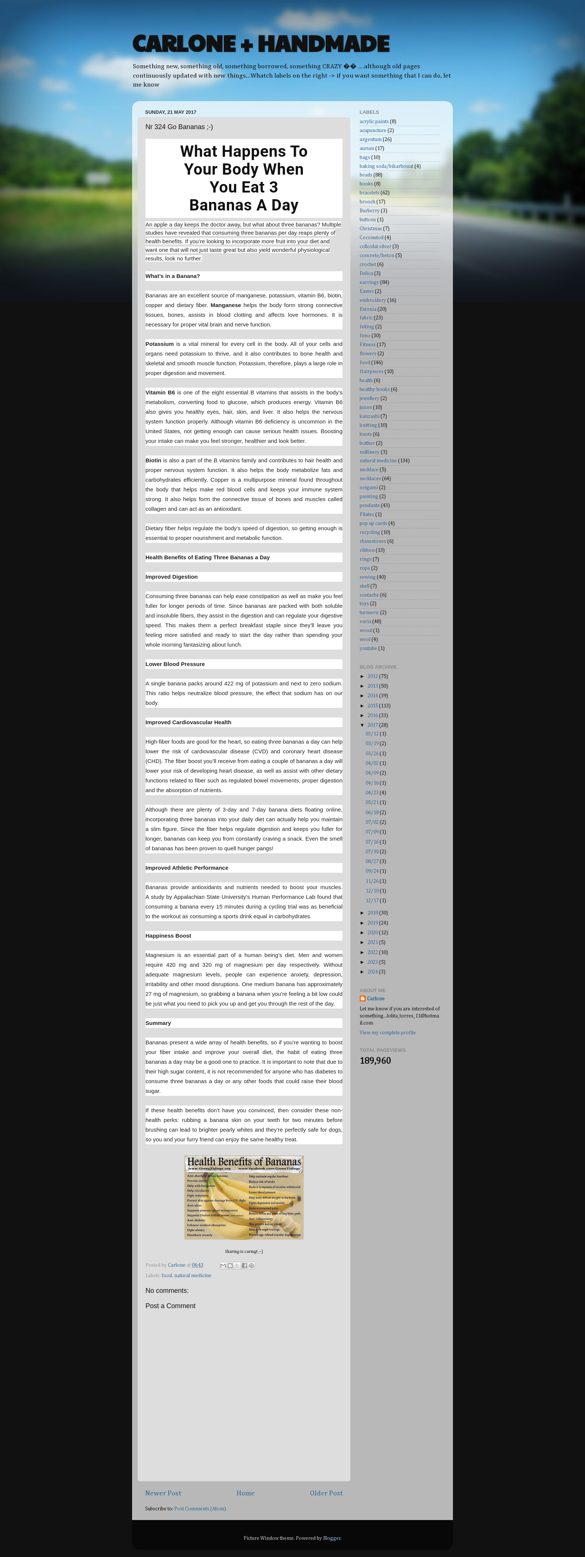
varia (365, 621)
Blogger (332, 1538)
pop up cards (373, 523)
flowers (368, 353)
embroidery (373, 300)
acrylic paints (374, 121)
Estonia (368, 309)
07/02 (373, 822)
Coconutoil (372, 237)
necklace (369, 469)
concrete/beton (377, 255)
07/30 (373, 851)
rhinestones (373, 541)
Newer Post (163, 1493)
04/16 (373, 783)
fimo (365, 335)
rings (366, 559)
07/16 (373, 842)
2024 (373, 972)
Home (246, 1493)
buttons (368, 219)
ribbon (367, 550)
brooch (367, 201)
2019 (373, 923)
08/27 (373, 861)
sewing (368, 577)
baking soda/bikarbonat (386, 166)
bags (365, 157)
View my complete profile (388, 1032)
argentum (371, 139)
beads (366, 175)
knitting (368, 425)
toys (364, 603)
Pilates (367, 514)
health (366, 380)
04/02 (373, 763)
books (366, 184)
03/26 (373, 753)
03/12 (373, 734)
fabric (366, 318)
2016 (373, 715)
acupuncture (373, 130)
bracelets (369, 193)
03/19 (373, 743)
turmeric (369, 612)
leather (367, 443)
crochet (368, 264)
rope (365, 568)
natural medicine (193, 1275)
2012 (373, 676)
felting (367, 326)
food (167, 1275)
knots (366, 434)
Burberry (370, 210)
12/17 (373, 900)
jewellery (369, 398)
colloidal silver (375, 246)
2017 (373, 725)
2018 (373, 913)
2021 (373, 942)
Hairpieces (372, 371)
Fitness (368, 344)
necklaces (370, 478)
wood (366, 630)
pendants (370, 505)
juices (366, 407)
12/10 (373, 891)
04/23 (373, 792)
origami (369, 487)
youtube (368, 648)
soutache (369, 595)
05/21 (373, 802)
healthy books (375, 389)
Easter (367, 291)
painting (369, 496)
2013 (373, 686)
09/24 (373, 871)
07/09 (373, 832)
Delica (366, 273)
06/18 (373, 812)
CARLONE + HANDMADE (260, 42)
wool (365, 639)
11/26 (373, 881)
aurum (367, 148)
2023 (373, 962)
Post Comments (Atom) (200, 1508)
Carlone (376, 998)
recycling (370, 532)
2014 (373, 695)
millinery (370, 452)
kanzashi (369, 416)
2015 (373, 706)
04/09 (373, 773)
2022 (373, 952)
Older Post (326, 1493)
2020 (373, 932)
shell (364, 586)
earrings (369, 282)
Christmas (371, 228)
